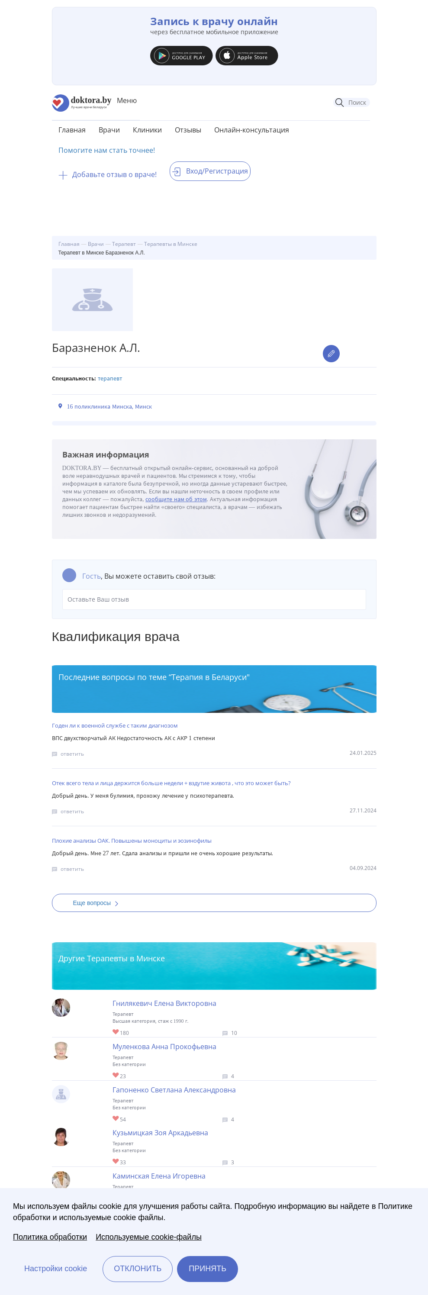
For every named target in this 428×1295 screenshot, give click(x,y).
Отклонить (137, 1268)
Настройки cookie (55, 1268)
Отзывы (188, 130)
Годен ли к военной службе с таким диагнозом (115, 725)
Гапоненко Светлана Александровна (174, 1090)
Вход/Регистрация (210, 171)
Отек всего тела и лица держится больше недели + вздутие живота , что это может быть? (171, 783)
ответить (72, 753)
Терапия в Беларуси (209, 677)
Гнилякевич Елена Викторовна (164, 1003)
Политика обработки (50, 1237)
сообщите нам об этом (176, 499)
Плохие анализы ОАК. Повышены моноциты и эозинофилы (132, 840)
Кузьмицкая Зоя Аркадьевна (160, 1132)
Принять (207, 1268)
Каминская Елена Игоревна (159, 1176)
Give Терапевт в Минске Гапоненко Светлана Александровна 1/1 (116, 1119)
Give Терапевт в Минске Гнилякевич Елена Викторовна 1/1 (116, 1032)
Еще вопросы (98, 902)
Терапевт (110, 378)
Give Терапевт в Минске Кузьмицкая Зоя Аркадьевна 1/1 (116, 1162)
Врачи (109, 130)
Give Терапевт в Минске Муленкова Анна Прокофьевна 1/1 (116, 1076)
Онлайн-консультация (251, 130)
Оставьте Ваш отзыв (214, 599)
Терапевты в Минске (126, 958)
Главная (72, 130)
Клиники (147, 130)
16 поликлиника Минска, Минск (109, 406)
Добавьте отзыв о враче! (107, 174)
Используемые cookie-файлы (149, 1237)
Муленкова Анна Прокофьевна (164, 1046)
